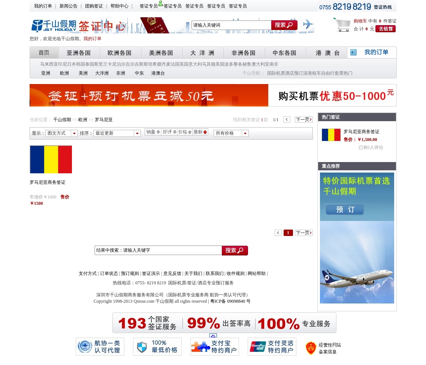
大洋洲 (102, 73)
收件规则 (236, 273)
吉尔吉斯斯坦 (139, 64)
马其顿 (208, 64)
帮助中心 (120, 6)
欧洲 (64, 73)
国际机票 (276, 73)
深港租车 (312, 73)
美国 (219, 64)
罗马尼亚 (104, 119)
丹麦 (165, 64)
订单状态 (109, 273)
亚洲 (45, 73)
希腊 (156, 64)
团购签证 (94, 6)
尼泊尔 (119, 64)
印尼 (62, 64)
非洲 (120, 73)
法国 (174, 64)
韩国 (80, 64)
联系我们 (215, 273)
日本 (71, 64)
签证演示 (151, 273)
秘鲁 (246, 64)
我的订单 (43, 6)
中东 (139, 73)
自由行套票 (332, 73)
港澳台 (158, 73)
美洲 (83, 73)
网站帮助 (257, 273)
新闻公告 (69, 6)
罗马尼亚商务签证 (48, 182)
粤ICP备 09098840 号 (230, 301)
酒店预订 (294, 73)
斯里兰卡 (103, 64)
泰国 (89, 64)
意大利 (195, 64)
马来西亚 (49, 64)
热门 (348, 73)
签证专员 (149, 6)
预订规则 (130, 273)
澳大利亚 (260, 64)
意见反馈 (172, 273)
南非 (273, 64)
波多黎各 (233, 64)
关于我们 (193, 273)
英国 (183, 64)
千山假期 (62, 119)
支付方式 (88, 273)
